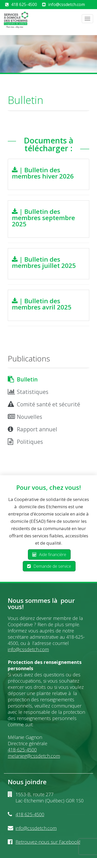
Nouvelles (29, 416)
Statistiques (32, 391)
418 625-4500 (24, 4)
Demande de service (49, 566)
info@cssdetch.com (66, 4)
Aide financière (49, 554)
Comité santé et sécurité (48, 404)
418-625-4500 (22, 750)
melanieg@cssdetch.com (34, 756)
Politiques (30, 441)
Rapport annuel (37, 429)
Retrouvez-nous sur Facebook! (48, 842)
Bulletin (27, 379)
